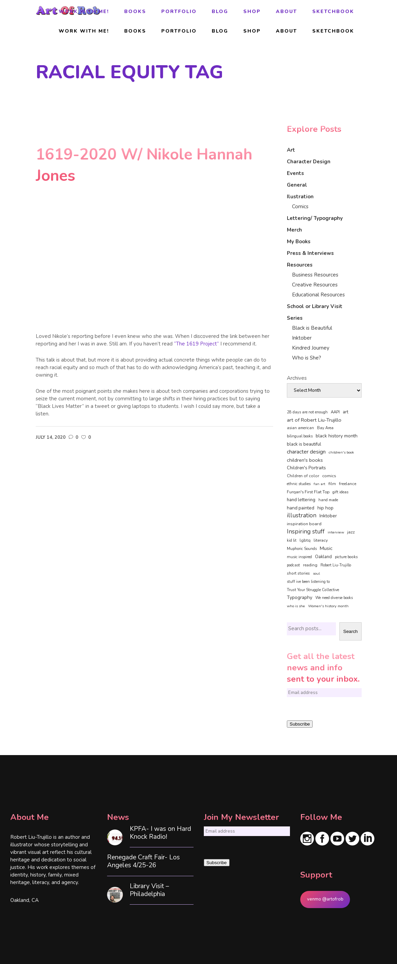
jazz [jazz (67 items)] (351, 532)
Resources (300, 264)
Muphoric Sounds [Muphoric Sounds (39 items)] (302, 548)
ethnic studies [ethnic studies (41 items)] (299, 483)
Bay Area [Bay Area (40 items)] (325, 428)
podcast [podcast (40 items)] (293, 565)
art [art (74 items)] (345, 412)
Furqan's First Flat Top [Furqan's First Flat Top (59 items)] (308, 492)
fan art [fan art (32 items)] (319, 483)
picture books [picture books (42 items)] (346, 557)
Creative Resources (315, 284)
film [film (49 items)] (332, 483)
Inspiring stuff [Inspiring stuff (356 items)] (306, 531)
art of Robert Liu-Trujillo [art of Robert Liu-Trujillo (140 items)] (314, 419)
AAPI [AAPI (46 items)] (335, 412)
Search (350, 631)
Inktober (302, 337)
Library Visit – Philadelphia (149, 890)
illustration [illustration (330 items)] (301, 515)
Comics (300, 206)
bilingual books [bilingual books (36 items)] (300, 436)
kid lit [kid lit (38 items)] (291, 540)
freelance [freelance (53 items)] (347, 483)
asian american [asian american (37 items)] (300, 428)
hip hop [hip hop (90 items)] (325, 508)
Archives (297, 378)
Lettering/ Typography (315, 218)
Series (295, 318)
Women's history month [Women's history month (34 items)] (328, 606)
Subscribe (300, 724)
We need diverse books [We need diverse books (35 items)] (334, 597)
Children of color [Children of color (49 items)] (303, 476)
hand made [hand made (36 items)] (328, 500)
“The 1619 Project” (196, 343)
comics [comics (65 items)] (329, 476)
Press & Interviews (310, 253)
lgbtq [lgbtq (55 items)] (305, 540)
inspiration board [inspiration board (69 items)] (304, 524)
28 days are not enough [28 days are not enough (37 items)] (307, 412)
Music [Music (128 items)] (326, 548)
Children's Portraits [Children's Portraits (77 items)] (306, 468)
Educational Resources (318, 294)
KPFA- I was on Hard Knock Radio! (160, 833)
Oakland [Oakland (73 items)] (323, 557)
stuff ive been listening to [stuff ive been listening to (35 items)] (308, 581)
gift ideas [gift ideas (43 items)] (340, 492)
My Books (299, 241)
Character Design (308, 161)
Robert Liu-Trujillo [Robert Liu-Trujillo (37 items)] (335, 565)
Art (291, 149)
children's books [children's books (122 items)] (305, 460)
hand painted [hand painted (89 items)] (300, 508)
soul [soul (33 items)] (316, 573)
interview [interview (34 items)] (336, 532)
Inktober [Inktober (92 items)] (328, 516)
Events (295, 173)
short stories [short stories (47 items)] (298, 573)
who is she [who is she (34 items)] (296, 606)
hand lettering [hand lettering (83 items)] (301, 500)
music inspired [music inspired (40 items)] (299, 557)
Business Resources (315, 274)
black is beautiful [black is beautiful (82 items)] (304, 444)
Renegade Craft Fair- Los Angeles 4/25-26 (143, 861)
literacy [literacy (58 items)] (321, 540)
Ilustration (300, 196)
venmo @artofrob (325, 899)
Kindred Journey (310, 347)
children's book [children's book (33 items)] (341, 452)
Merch (294, 229)
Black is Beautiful (312, 328)
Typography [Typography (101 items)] (299, 597)
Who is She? (306, 357)
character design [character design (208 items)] (306, 452)
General (297, 184)
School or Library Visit (314, 306)
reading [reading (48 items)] (310, 565)
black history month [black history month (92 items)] (337, 436)
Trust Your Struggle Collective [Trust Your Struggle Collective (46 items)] (313, 589)
